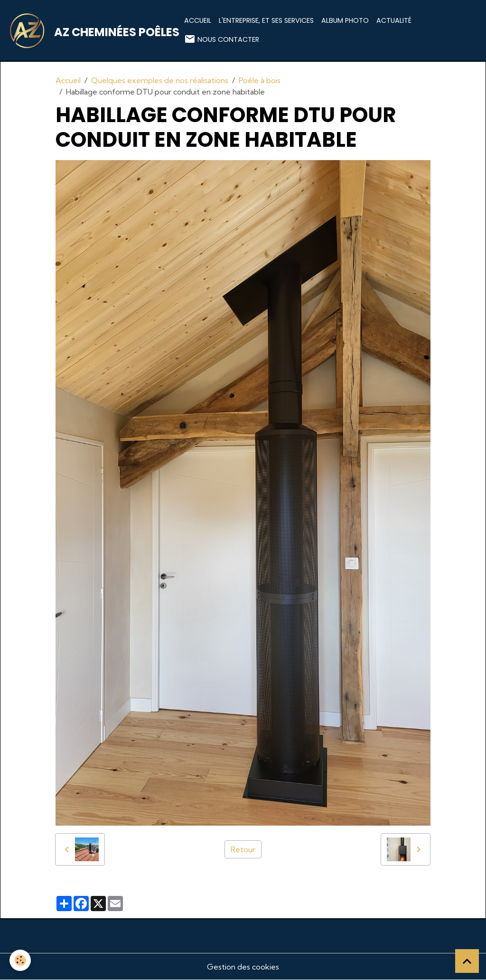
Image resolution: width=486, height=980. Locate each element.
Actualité (393, 20)
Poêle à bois (259, 80)
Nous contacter (221, 39)
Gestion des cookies (243, 966)
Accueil (197, 20)
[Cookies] (20, 960)
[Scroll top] (467, 961)
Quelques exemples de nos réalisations (159, 80)
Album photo (345, 20)
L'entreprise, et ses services (266, 20)
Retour (243, 849)
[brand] (90, 30)
